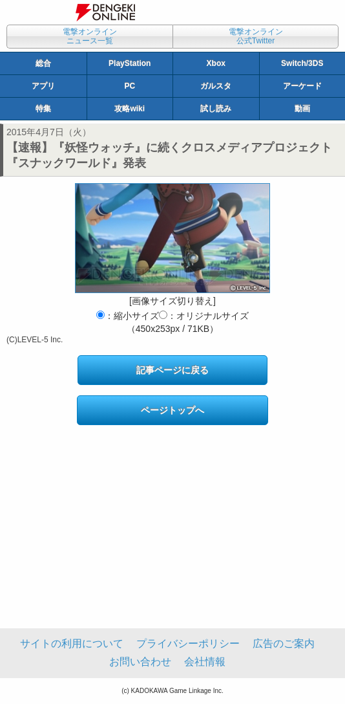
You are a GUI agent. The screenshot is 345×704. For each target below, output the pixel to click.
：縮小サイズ (127, 316)
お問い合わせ (140, 661)
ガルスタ (215, 86)
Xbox (216, 63)
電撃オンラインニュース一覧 (90, 36)
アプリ (43, 86)
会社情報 (204, 661)
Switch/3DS (302, 63)
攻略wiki (129, 108)
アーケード (302, 86)
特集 (43, 108)
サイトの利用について (71, 643)
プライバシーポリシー (188, 643)
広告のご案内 (284, 643)
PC (129, 86)
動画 (302, 108)
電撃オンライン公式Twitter (256, 36)
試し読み (215, 108)
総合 (43, 63)
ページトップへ (172, 410)
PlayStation (130, 63)
